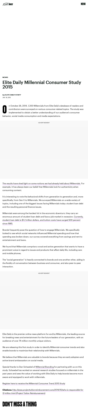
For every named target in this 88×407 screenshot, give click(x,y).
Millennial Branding (45, 367)
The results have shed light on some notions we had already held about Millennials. (41, 183)
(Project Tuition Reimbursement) (30, 393)
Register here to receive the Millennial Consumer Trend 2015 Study (33, 383)
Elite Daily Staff (13, 95)
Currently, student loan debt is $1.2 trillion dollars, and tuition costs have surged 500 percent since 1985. (42, 220)
